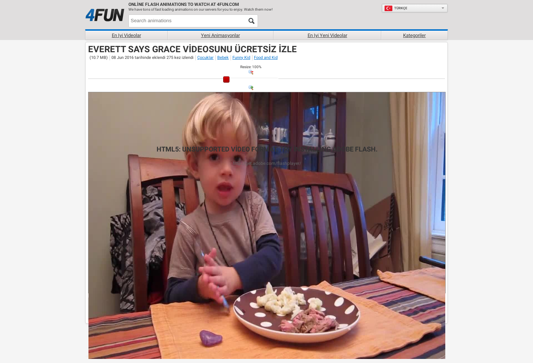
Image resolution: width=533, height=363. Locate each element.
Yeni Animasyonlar (220, 35)
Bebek (223, 57)
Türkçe (395, 8)
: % (250, 67)
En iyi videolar (126, 35)
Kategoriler (414, 35)
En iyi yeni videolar (327, 35)
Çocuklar (205, 57)
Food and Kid (266, 57)
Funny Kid (241, 57)
